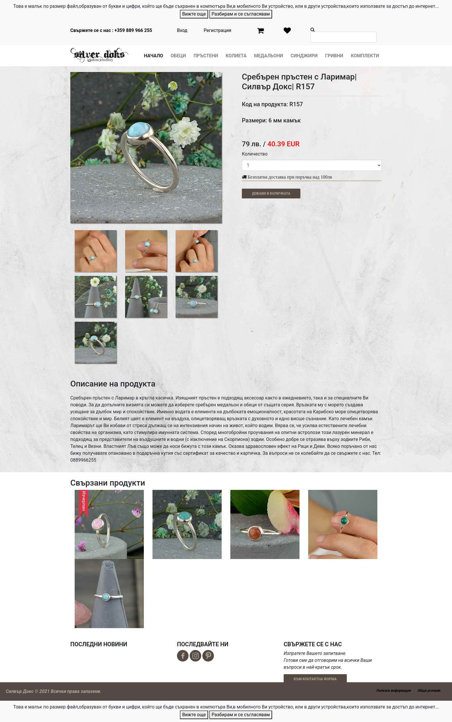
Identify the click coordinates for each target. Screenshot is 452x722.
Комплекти (365, 55)
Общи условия (429, 691)
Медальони (268, 55)
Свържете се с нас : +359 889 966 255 (111, 30)
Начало (153, 55)
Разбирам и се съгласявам (241, 14)
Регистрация (217, 30)
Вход (182, 30)
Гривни (334, 55)
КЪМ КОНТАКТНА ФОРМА (315, 679)
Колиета (236, 55)
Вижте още (194, 14)
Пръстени (205, 55)
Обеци (178, 55)
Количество (255, 154)
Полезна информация (393, 691)
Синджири (304, 55)
